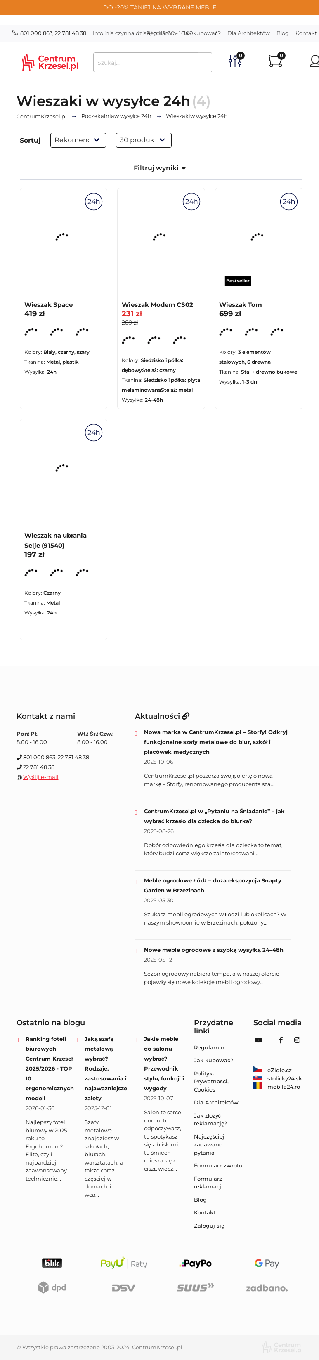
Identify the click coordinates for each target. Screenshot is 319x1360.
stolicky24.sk (277, 1078)
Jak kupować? (202, 33)
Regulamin (161, 33)
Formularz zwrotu (218, 1165)
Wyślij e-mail (41, 777)
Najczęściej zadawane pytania (209, 1144)
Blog (282, 33)
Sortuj (30, 140)
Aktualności (162, 716)
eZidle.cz (272, 1070)
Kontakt (204, 1212)
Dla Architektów (248, 33)
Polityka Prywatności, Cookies (211, 1081)
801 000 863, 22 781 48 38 (49, 33)
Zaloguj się (209, 1225)
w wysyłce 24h (116, 116)
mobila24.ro (276, 1086)
